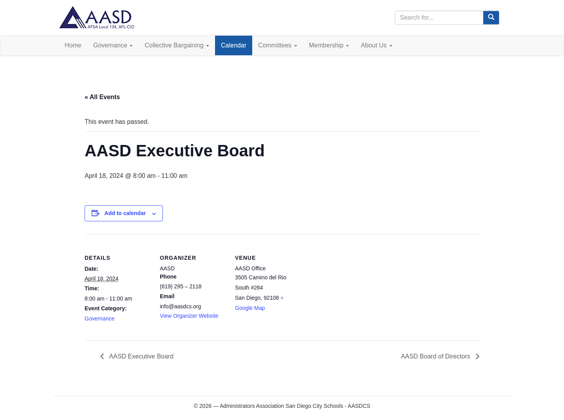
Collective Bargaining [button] (177, 45)
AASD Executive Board (141, 356)
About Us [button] (376, 45)
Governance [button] (113, 45)
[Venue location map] (351, 287)
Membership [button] (329, 45)
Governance (99, 318)
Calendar (233, 45)
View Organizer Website (189, 316)
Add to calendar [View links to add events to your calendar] (125, 213)
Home (73, 45)
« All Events (102, 97)
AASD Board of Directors (436, 356)
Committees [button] (277, 45)
